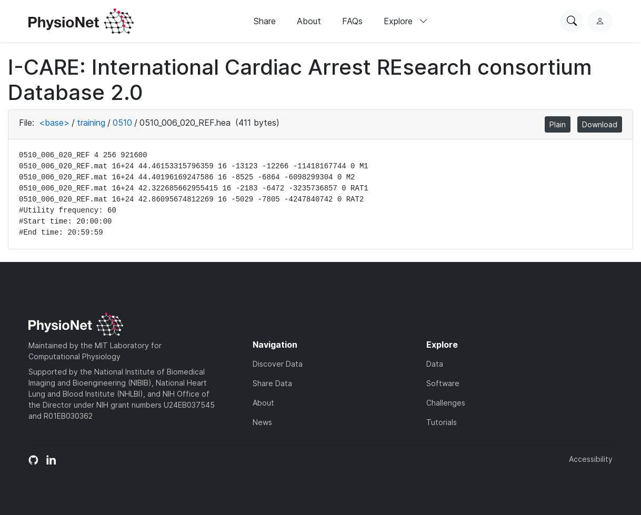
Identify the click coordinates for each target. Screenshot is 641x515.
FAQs (352, 21)
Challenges (445, 402)
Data (434, 363)
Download (599, 124)
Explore (406, 21)
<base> (54, 122)
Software (442, 383)
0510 (122, 122)
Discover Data (278, 363)
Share (265, 21)
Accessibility (591, 459)
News (262, 422)
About (309, 21)
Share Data (272, 383)
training (91, 122)
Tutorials (441, 422)
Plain (557, 124)
